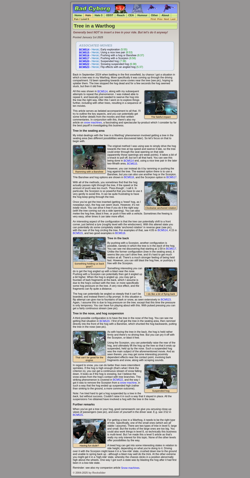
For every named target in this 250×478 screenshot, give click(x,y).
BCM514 (84, 49)
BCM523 (84, 67)
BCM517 (84, 58)
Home (78, 15)
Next (166, 19)
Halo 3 (98, 15)
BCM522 (84, 64)
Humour (142, 15)
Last (173, 19)
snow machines (93, 122)
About (165, 15)
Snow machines (130, 467)
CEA (131, 15)
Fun (76, 19)
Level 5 (85, 19)
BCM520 (84, 61)
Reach (121, 15)
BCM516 (84, 55)
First (153, 19)
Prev (159, 19)
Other (154, 15)
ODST (109, 15)
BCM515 (84, 52)
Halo (88, 15)
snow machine (128, 382)
